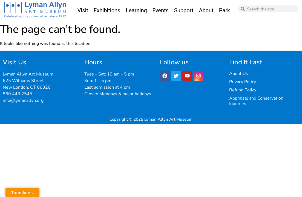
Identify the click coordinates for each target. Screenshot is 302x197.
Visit (82, 10)
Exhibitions (107, 10)
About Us (238, 73)
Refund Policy (242, 90)
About (206, 10)
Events (161, 10)
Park (224, 10)
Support (184, 10)
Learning (136, 10)
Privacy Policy (242, 82)
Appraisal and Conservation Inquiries (256, 100)
